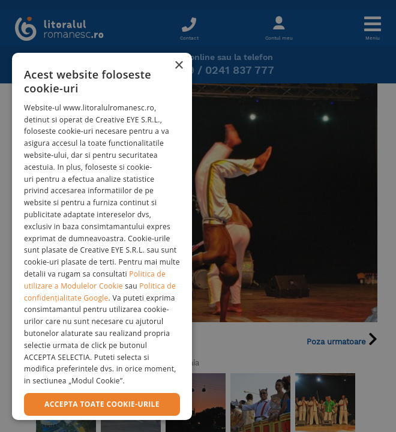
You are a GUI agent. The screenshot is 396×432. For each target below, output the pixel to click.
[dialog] (102, 236)
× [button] (178, 65)
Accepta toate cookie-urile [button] (102, 404)
